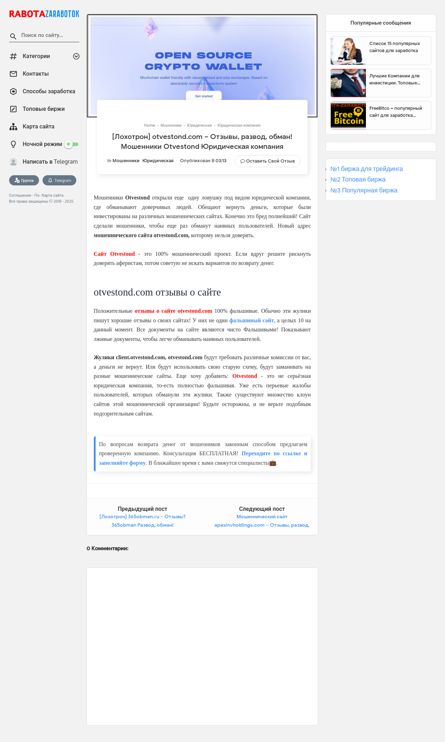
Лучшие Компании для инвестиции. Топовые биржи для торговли (394, 79)
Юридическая (158, 161)
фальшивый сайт (251, 320)
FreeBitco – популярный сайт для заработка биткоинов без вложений (397, 112)
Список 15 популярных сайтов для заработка (394, 46)
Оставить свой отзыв (270, 161)
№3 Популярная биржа (364, 190)
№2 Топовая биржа (358, 179)
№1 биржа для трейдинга (366, 169)
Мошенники (126, 161)
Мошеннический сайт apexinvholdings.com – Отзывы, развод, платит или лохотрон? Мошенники (262, 525)
